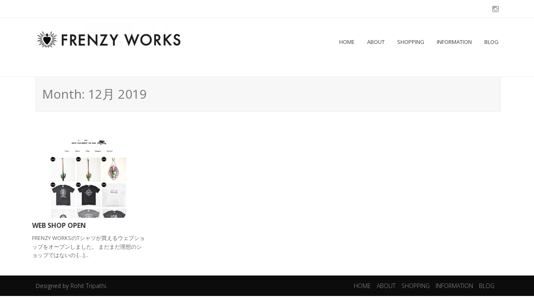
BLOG (491, 42)
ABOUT (376, 42)
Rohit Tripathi (88, 286)
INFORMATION (454, 42)
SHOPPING (410, 42)
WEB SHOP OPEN (59, 225)
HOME (347, 42)
